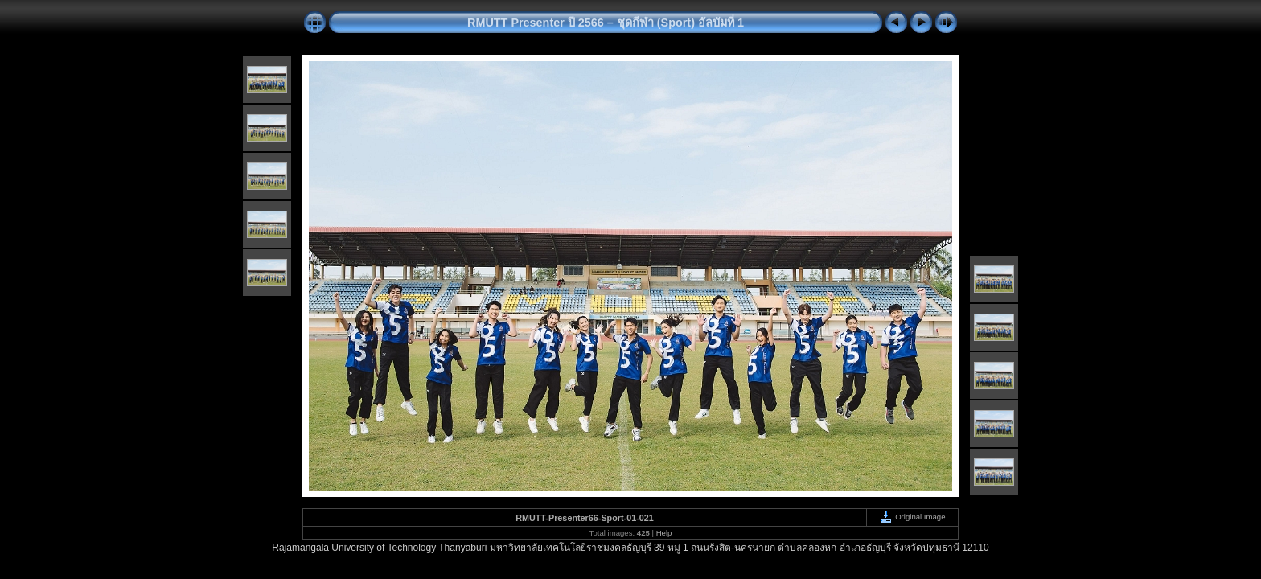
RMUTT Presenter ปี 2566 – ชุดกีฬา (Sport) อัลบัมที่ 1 (605, 22)
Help (664, 532)
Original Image (912, 516)
